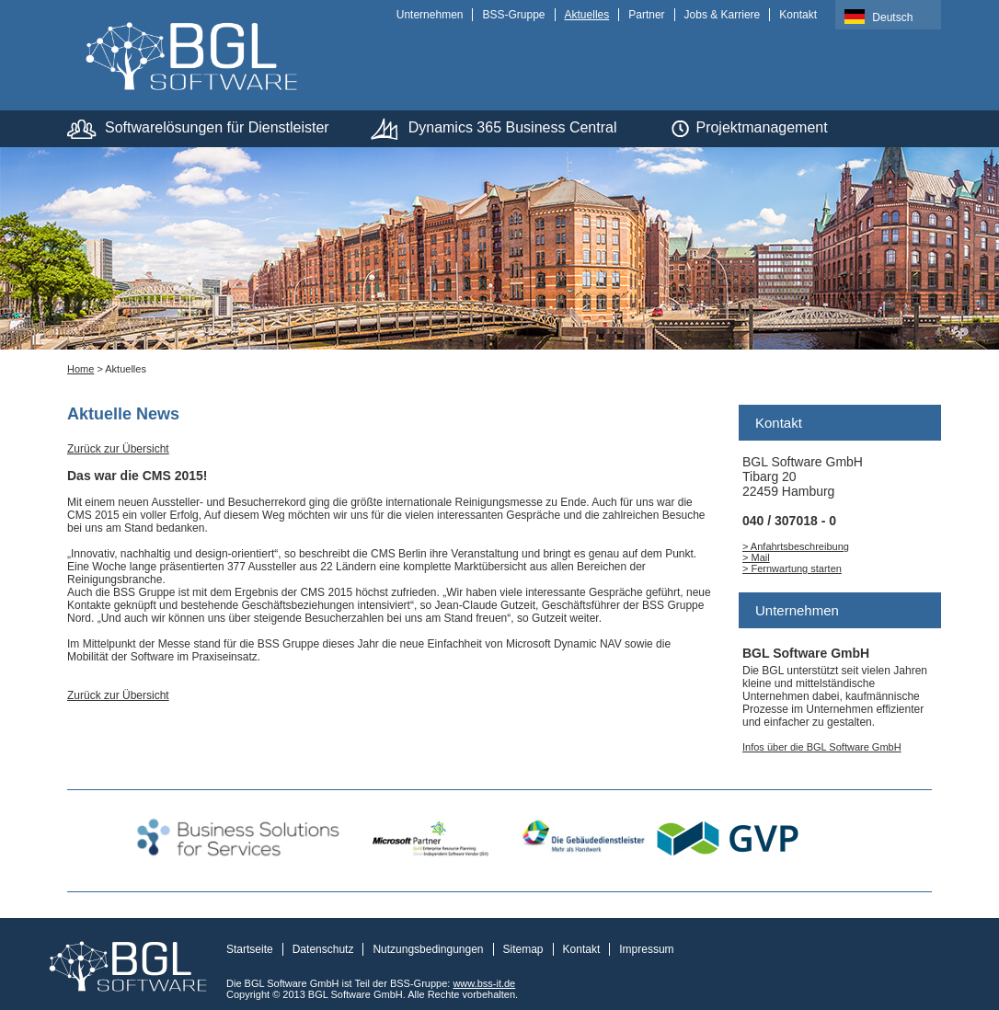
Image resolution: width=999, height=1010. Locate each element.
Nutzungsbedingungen (428, 949)
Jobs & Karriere (722, 14)
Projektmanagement (761, 127)
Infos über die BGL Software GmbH (821, 746)
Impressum (646, 949)
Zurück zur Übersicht (118, 448)
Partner (646, 14)
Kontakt (798, 14)
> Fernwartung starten (792, 568)
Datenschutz (323, 949)
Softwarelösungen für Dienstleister (217, 127)
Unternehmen (430, 14)
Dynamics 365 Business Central (512, 127)
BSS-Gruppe (513, 14)
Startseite (249, 949)
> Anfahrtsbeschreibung (795, 546)
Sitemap (523, 949)
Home (80, 368)
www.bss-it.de (484, 983)
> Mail (756, 557)
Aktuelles (587, 14)
